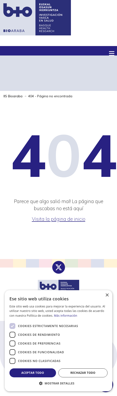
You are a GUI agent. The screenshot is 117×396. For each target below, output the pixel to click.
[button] (58, 383)
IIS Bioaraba (13, 96)
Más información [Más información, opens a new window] (65, 316)
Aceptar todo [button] (32, 373)
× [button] (107, 295)
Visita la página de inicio (58, 219)
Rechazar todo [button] (82, 373)
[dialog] (58, 340)
